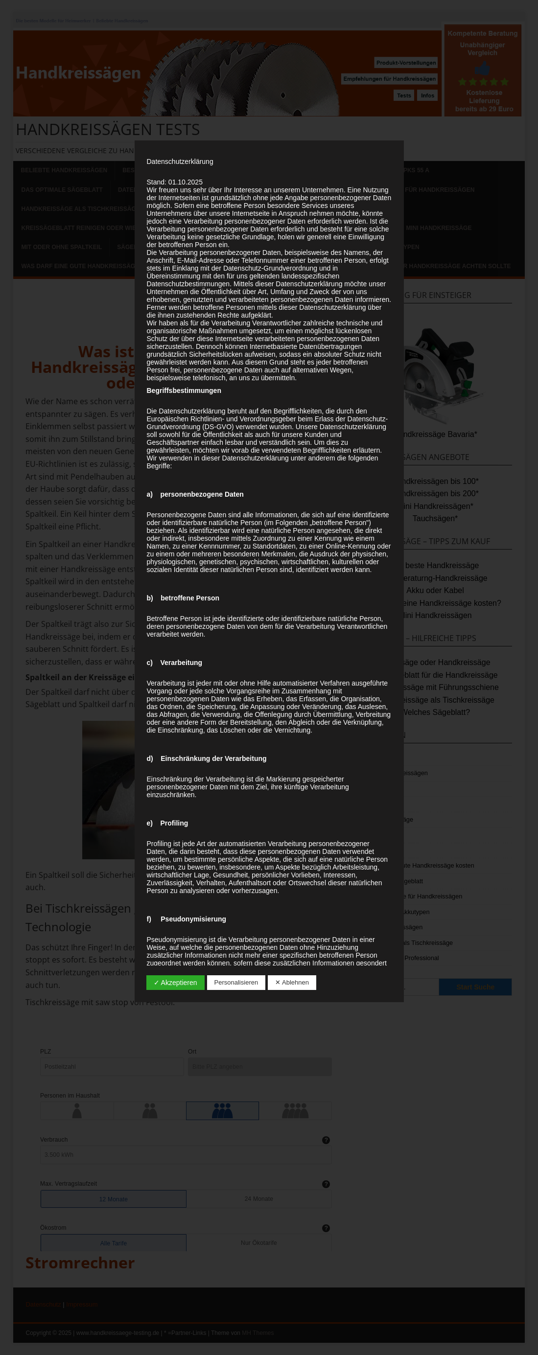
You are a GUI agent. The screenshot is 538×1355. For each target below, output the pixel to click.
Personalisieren (236, 982)
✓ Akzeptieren (175, 983)
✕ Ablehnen (292, 982)
